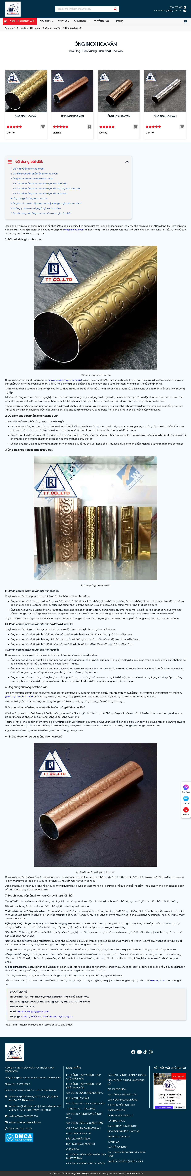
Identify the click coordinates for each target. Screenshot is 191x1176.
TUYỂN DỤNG (101, 21)
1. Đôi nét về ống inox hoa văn (27, 169)
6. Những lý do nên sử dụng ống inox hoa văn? (36, 208)
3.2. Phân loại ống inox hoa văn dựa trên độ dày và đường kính (47, 188)
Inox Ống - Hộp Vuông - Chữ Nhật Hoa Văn (40, 28)
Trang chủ (10, 28)
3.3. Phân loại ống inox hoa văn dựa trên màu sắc (40, 193)
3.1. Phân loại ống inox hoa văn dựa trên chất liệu (40, 183)
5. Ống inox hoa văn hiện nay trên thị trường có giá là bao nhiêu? (46, 203)
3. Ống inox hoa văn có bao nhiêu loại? (32, 178)
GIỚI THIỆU (45, 21)
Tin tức (62, 21)
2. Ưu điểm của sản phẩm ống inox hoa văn (34, 173)
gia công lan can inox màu (19, 696)
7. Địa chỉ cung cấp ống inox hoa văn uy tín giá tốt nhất (41, 213)
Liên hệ (119, 21)
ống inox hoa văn (74, 229)
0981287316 (176, 7)
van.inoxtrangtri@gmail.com (168, 10)
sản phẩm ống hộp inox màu (64, 380)
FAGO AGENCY (134, 1173)
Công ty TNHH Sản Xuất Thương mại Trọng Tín (47, 1016)
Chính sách (80, 21)
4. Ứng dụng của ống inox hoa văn (29, 198)
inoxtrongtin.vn (156, 980)
